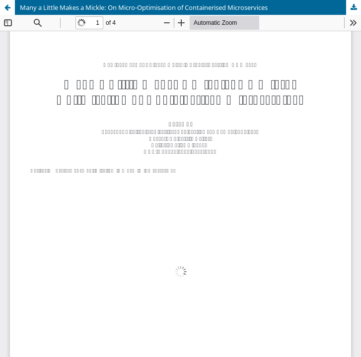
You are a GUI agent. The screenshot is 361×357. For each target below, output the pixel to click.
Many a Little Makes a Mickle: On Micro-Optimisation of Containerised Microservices (144, 7)
